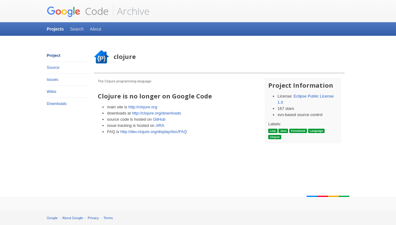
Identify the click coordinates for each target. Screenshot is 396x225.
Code (78, 11)
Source (53, 67)
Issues (52, 79)
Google (52, 218)
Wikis (51, 91)
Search (77, 29)
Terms (108, 218)
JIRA (160, 125)
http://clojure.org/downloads (156, 113)
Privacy (93, 218)
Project (53, 55)
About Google (72, 218)
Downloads (57, 103)
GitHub (159, 119)
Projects (55, 29)
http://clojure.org (142, 107)
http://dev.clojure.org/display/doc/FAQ (153, 131)
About (95, 29)
